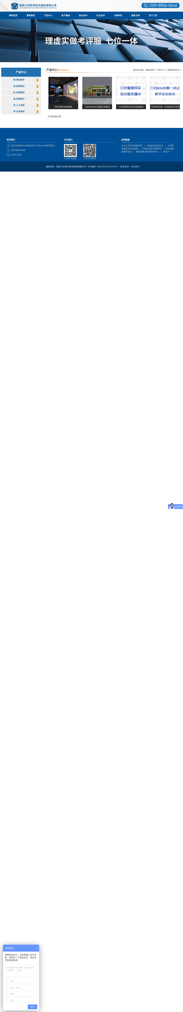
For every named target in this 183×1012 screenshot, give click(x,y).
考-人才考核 (19, 105)
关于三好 (153, 15)
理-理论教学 (19, 80)
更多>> (166, 151)
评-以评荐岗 (19, 111)
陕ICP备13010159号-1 (108, 166)
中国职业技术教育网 (151, 148)
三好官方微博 (89, 158)
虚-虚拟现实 (19, 86)
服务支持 (135, 15)
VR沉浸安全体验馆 (63, 107)
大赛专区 (118, 15)
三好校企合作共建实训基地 (97, 107)
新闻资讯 (31, 15)
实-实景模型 (19, 92)
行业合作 (100, 15)
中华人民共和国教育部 (131, 145)
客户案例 (65, 15)
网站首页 (13, 15)
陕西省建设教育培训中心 (147, 151)
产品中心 (48, 15)
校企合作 (83, 15)
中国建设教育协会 (154, 145)
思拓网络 (135, 166)
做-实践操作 (19, 99)
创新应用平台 (173, 70)
